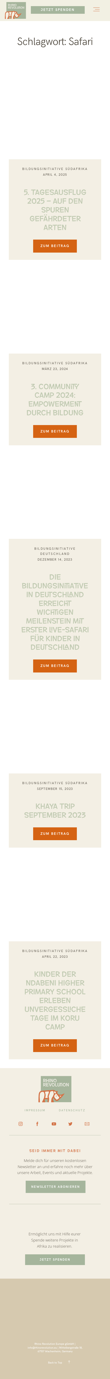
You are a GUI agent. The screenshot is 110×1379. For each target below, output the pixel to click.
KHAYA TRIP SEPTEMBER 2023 (55, 809)
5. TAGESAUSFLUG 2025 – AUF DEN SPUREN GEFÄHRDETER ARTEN (55, 209)
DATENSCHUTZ (72, 1110)
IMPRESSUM (35, 1110)
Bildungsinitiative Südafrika (55, 169)
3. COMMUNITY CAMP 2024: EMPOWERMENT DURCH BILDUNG (55, 398)
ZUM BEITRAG (55, 246)
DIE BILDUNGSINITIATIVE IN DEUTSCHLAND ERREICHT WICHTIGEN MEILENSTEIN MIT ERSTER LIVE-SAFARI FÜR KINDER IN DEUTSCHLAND (55, 611)
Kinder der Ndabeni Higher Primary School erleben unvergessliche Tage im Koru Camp (55, 999)
